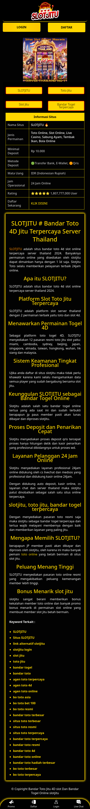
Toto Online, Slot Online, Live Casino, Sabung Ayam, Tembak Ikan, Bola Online (53, 137)
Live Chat (78, 804)
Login (56, 804)
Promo (11, 804)
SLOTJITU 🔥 (39, 125)
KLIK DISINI (39, 203)
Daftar (33, 804)
